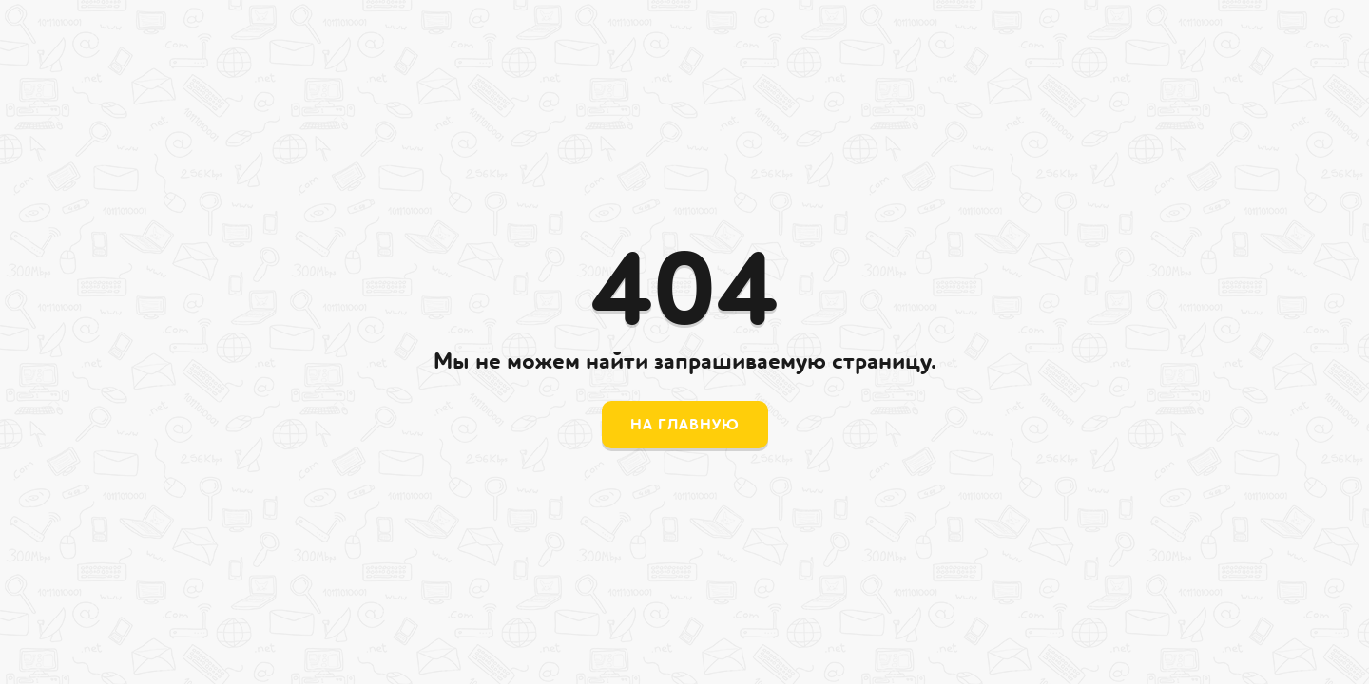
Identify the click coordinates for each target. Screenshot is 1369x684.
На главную (685, 424)
